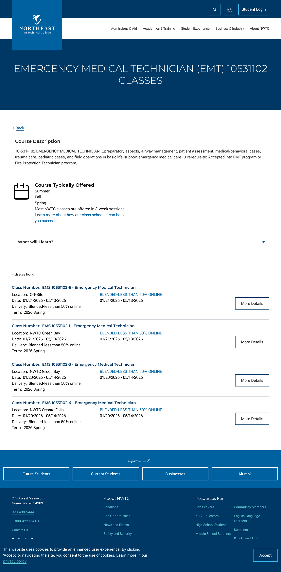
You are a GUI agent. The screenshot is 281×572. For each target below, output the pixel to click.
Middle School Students (213, 534)
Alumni (244, 474)
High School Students (211, 525)
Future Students (36, 474)
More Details (252, 303)
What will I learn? (35, 242)
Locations (111, 507)
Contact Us (20, 530)
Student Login (254, 9)
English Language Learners (247, 518)
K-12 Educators (207, 516)
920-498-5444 (23, 512)
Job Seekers (205, 507)
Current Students (105, 474)
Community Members (250, 507)
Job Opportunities (117, 516)
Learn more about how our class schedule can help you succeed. (79, 217)
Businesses (175, 474)
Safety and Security (118, 534)
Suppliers (241, 530)
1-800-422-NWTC (25, 521)
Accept (265, 555)
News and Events (116, 525)
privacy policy (14, 561)
